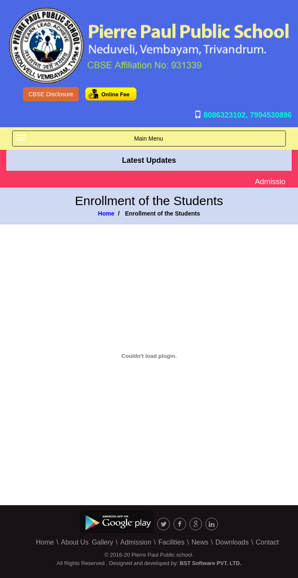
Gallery (102, 542)
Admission (135, 542)
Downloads (232, 542)
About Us (74, 542)
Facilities (171, 542)
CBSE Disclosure (51, 94)
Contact (267, 542)
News (200, 542)
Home (106, 213)
